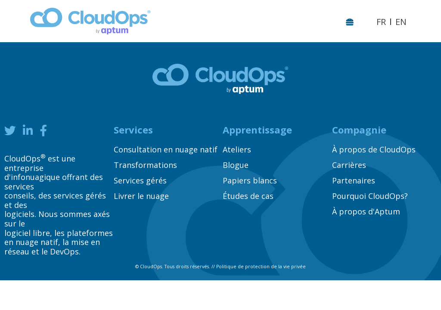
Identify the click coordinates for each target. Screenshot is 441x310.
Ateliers (237, 149)
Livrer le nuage (141, 196)
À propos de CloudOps (374, 149)
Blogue (235, 165)
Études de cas (248, 196)
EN (401, 22)
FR (381, 22)
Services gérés (140, 180)
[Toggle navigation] (351, 21)
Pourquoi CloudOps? (370, 196)
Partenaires (353, 180)
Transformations (145, 165)
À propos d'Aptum (366, 211)
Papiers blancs (250, 180)
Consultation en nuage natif (165, 149)
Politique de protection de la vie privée (261, 267)
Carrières (349, 165)
